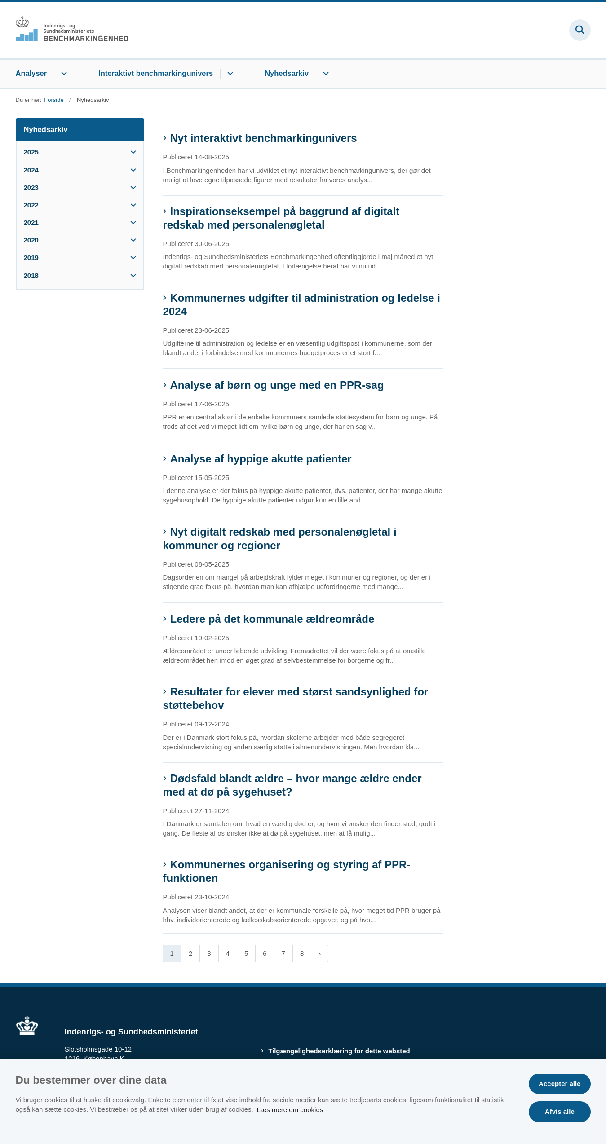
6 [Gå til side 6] (264, 953)
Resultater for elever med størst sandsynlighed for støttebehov (296, 698)
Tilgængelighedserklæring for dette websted (339, 1051)
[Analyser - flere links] (62, 74)
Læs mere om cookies (290, 1109)
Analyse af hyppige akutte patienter (261, 459)
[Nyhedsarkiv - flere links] (324, 74)
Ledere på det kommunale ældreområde (272, 619)
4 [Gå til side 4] (228, 953)
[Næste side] (319, 953)
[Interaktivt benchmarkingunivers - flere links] (229, 74)
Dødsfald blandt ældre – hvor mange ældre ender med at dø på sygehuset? (292, 785)
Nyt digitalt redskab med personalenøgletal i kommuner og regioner (280, 538)
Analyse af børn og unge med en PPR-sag (277, 385)
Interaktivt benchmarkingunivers (155, 73)
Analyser (31, 73)
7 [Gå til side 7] (283, 953)
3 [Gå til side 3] (209, 953)
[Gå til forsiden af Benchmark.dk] (72, 30)
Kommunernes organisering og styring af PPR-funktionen (287, 871)
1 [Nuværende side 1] (172, 953)
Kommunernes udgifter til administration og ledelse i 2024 (301, 304)
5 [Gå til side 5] (246, 953)
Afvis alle (560, 1111)
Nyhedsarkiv (287, 73)
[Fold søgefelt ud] (580, 30)
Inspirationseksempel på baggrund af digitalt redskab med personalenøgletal (281, 218)
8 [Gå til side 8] (302, 953)
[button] (131, 152)
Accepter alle (559, 1083)
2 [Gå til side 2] (190, 953)
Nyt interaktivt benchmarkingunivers (263, 138)
